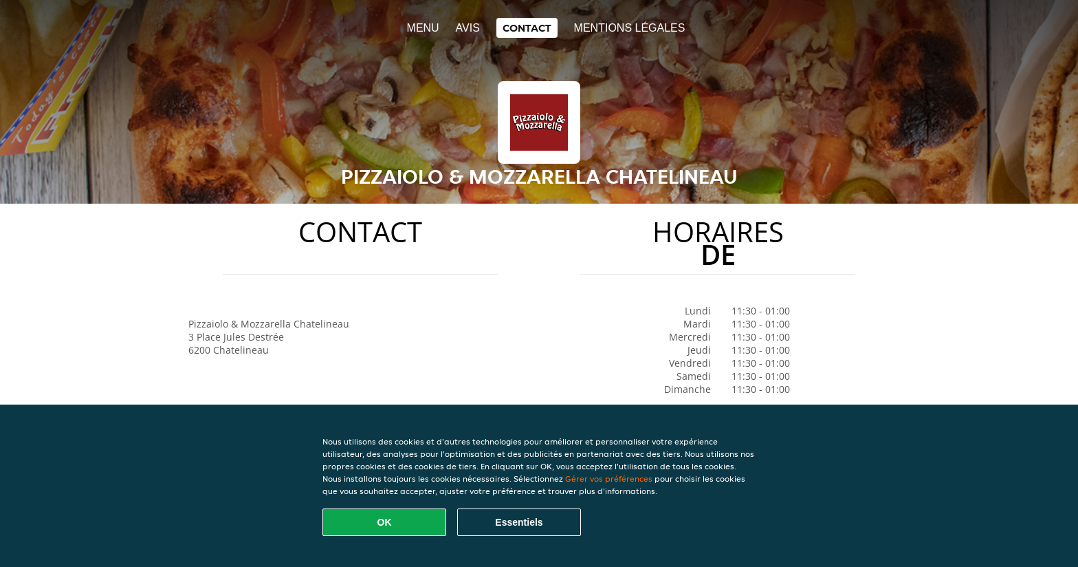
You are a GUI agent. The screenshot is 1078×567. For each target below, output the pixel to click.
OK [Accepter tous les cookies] (384, 522)
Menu (423, 28)
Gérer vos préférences (608, 478)
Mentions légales (629, 28)
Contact (527, 28)
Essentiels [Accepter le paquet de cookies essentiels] (518, 522)
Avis (468, 28)
